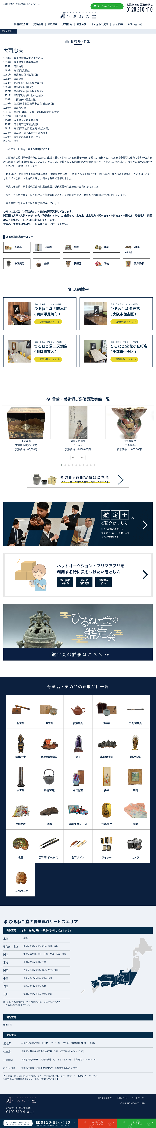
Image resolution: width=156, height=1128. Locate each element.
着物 (102, 263)
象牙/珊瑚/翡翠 (49, 757)
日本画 (43, 247)
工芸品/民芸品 (20, 891)
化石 (20, 857)
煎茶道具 (78, 723)
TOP (3, 31)
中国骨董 (78, 790)
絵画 (135, 790)
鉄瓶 (42, 263)
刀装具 (136, 249)
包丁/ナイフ (78, 857)
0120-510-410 (20, 1112)
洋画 (72, 247)
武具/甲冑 (20, 757)
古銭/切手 (106, 824)
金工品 (20, 790)
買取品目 (38, 24)
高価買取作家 (21, 24)
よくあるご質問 (99, 24)
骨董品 (20, 723)
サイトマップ (138, 1098)
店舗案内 (67, 24)
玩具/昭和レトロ (78, 824)
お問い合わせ (135, 24)
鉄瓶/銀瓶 (49, 790)
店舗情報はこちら (48, 322)
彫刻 (102, 247)
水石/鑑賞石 (106, 757)
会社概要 (118, 24)
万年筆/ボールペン (49, 857)
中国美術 (14, 263)
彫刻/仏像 (135, 757)
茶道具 (13, 247)
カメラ (135, 857)
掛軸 (106, 790)
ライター (107, 857)
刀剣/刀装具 (135, 723)
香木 (49, 824)
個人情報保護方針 (105, 1098)
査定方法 (82, 24)
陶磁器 (73, 263)
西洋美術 (134, 263)
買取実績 (53, 24)
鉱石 (78, 757)
